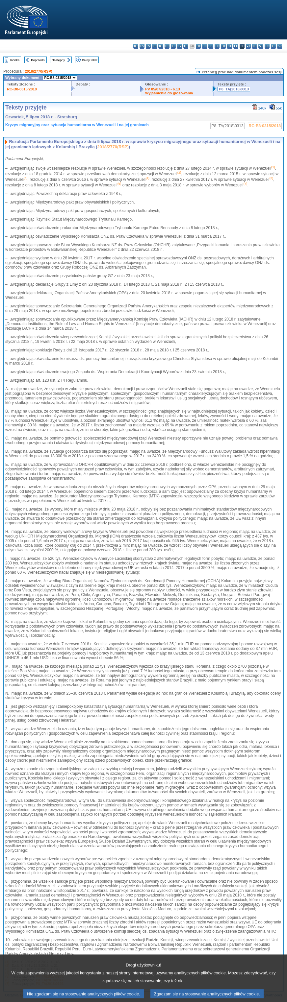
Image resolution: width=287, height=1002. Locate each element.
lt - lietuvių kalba (217, 46)
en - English (179, 46)
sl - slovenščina (267, 46)
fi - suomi (273, 46)
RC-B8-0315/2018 (22, 89)
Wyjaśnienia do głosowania (169, 93)
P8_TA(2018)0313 (234, 89)
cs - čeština (148, 46)
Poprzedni (38, 60)
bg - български (135, 46)
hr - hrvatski (198, 46)
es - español (142, 46)
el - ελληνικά (173, 46)
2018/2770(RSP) (38, 71)
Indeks (14, 60)
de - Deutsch (160, 46)
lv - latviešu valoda (210, 46)
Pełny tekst (89, 60)
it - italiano (204, 46)
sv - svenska (279, 46)
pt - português (248, 46)
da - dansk (154, 46)
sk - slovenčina (260, 46)
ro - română (254, 46)
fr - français (185, 46)
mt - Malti (229, 46)
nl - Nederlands (235, 46)
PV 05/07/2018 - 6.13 (162, 89)
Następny (58, 60)
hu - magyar (223, 46)
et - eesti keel (167, 46)
